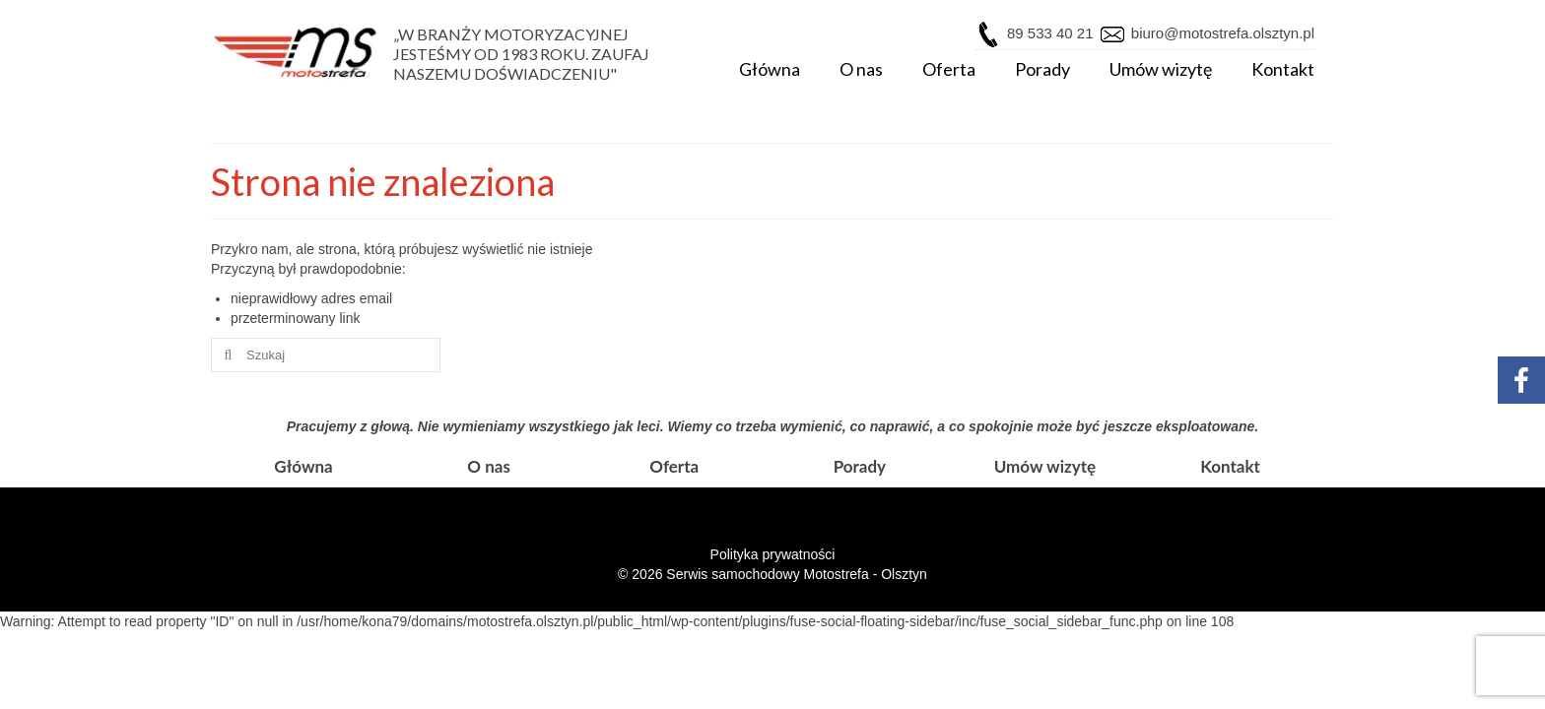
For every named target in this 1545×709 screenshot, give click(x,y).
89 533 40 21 (1050, 33)
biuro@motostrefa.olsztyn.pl (1220, 33)
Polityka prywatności (773, 554)
